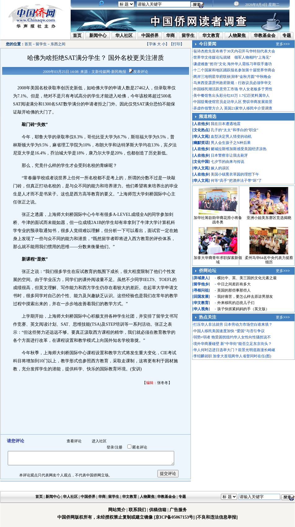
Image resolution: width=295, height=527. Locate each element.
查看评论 (74, 441)
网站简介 (116, 509)
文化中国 (201, 161)
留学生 (188, 35)
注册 (118, 447)
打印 (176, 44)
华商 (170, 35)
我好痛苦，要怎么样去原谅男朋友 (245, 296)
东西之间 (58, 44)
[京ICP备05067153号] (174, 517)
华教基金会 (264, 35)
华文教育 (211, 35)
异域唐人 (201, 278)
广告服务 (178, 509)
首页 (77, 35)
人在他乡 (201, 124)
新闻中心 (98, 35)
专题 (286, 35)
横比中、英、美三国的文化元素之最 (247, 278)
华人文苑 (201, 136)
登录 (110, 447)
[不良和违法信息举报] (217, 517)
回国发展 (201, 296)
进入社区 (99, 441)
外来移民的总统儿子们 (235, 303)
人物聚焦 (237, 35)
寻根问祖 (201, 290)
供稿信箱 (157, 509)
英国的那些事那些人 (234, 290)
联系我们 (137, 509)
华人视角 (201, 309)
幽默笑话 (201, 143)
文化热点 (201, 130)
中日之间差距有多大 (234, 284)
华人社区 (124, 35)
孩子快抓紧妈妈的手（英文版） (243, 309)
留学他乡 (201, 284)
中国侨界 (150, 35)
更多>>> (283, 44)
